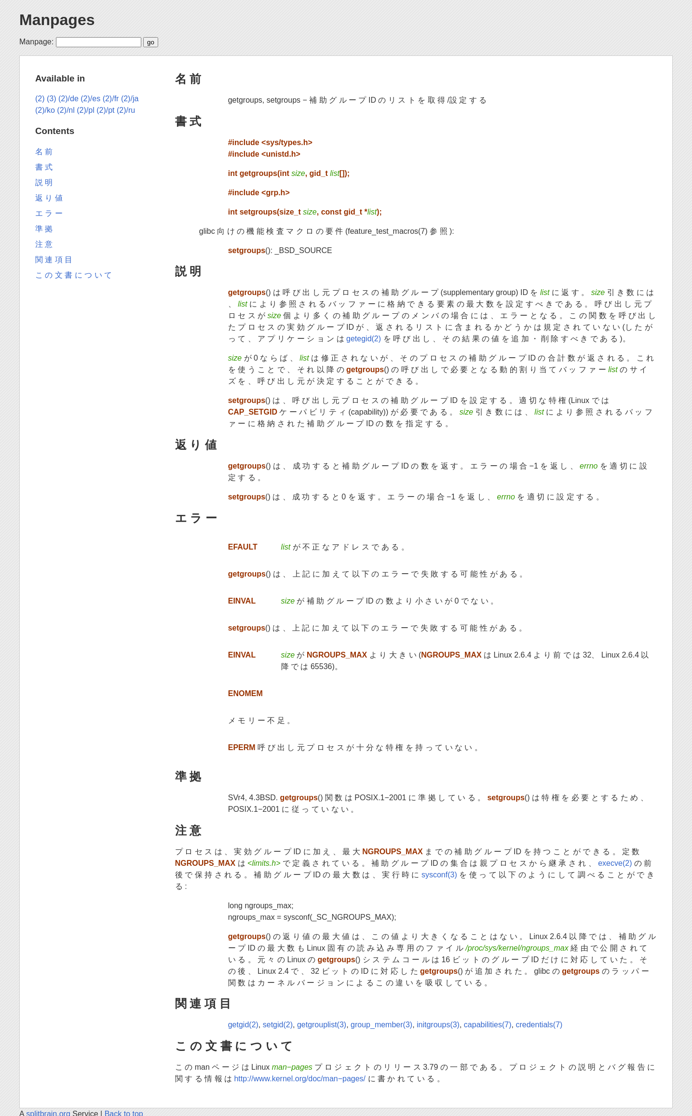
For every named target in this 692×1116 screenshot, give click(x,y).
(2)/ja (129, 98)
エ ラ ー (196, 517)
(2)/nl (65, 110)
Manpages (57, 19)
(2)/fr (111, 98)
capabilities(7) (488, 1025)
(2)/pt (105, 110)
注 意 (188, 830)
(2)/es (90, 98)
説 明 (188, 271)
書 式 (188, 121)
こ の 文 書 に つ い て (234, 1045)
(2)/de (68, 98)
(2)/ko (45, 110)
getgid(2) (243, 1025)
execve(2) (615, 863)
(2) (40, 98)
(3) (51, 98)
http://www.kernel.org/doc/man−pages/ (300, 1079)
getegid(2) (363, 339)
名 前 (188, 78)
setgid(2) (278, 1025)
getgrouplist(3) (321, 1025)
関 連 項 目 (203, 1003)
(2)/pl (85, 110)
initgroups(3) (438, 1025)
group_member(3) (381, 1025)
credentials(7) (539, 1025)
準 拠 (188, 776)
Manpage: (36, 42)
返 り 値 (196, 444)
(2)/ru (126, 110)
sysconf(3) (439, 875)
